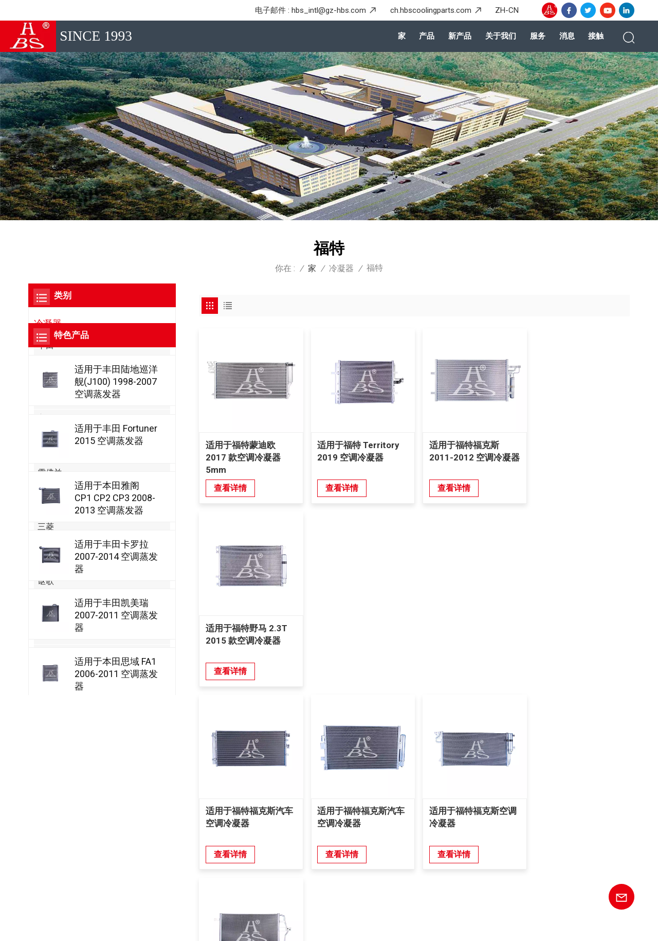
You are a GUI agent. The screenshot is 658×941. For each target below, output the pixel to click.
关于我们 (500, 36)
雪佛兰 (50, 472)
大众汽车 (54, 454)
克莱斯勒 (54, 689)
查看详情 (230, 486)
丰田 (46, 345)
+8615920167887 (110, 816)
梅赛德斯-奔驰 (64, 400)
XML (175, 925)
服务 (537, 36)
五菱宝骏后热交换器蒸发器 (387, 815)
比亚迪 (50, 635)
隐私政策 (206, 925)
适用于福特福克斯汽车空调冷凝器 (249, 629)
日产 (46, 382)
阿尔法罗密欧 (62, 599)
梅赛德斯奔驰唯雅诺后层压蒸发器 (398, 798)
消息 (567, 36)
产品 (426, 36)
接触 (596, 36)
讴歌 (46, 581)
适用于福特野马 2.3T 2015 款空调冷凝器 (575, 449)
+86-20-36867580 (91, 780)
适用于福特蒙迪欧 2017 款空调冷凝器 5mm (243, 455)
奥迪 (46, 436)
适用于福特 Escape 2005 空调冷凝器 (572, 629)
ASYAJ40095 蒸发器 (375, 832)
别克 (46, 617)
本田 (46, 364)
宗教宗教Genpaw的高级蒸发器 (393, 867)
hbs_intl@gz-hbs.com (328, 10)
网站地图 (145, 925)
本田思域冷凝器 (368, 781)
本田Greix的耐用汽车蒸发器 (388, 849)
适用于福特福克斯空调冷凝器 (468, 629)
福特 (46, 544)
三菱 (46, 526)
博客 (114, 925)
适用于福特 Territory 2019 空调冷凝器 (356, 449)
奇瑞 (46, 671)
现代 (46, 508)
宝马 (46, 418)
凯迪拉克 (54, 653)
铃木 (46, 490)
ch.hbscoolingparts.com (430, 10)
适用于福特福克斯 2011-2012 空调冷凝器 (465, 455)
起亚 (46, 562)
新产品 (459, 36)
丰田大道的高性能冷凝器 (383, 884)
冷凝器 (341, 268)
